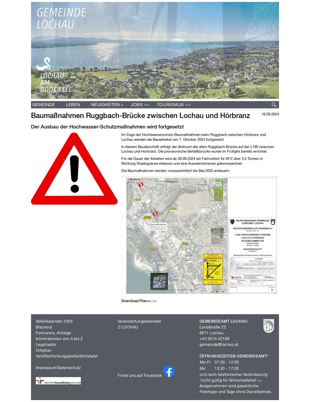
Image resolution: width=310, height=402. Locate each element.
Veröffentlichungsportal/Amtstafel (67, 356)
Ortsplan (44, 351)
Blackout (44, 327)
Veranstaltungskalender (139, 322)
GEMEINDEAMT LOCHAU (224, 322)
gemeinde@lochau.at (219, 345)
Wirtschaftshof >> (245, 381)
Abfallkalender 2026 (54, 322)
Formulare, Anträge (53, 333)
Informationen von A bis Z (59, 339)
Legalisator (46, 345)
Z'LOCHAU (128, 327)
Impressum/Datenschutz (58, 368)
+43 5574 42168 (215, 339)
